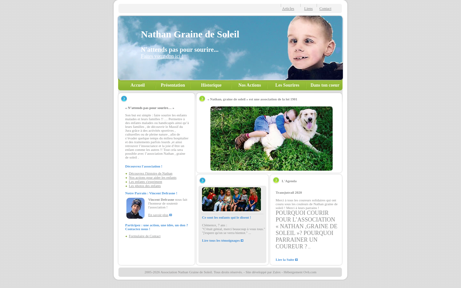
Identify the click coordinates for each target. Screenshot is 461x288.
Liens (308, 8)
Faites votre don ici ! (162, 56)
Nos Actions (250, 85)
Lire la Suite (285, 259)
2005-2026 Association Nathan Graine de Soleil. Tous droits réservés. (194, 272)
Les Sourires (287, 85)
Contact (325, 8)
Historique (211, 85)
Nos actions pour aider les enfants (153, 177)
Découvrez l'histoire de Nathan (151, 173)
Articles (288, 8)
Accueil (138, 85)
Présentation (173, 85)
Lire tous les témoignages (221, 240)
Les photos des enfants (145, 186)
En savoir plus (158, 215)
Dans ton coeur (325, 85)
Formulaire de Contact (145, 236)
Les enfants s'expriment (145, 181)
